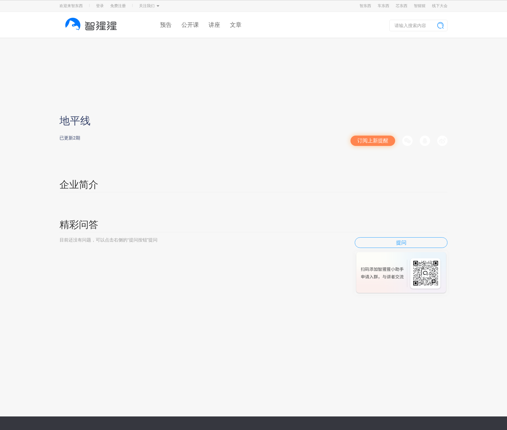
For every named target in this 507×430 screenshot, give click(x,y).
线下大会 (440, 6)
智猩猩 (420, 6)
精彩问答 (78, 224)
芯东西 (401, 6)
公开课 (190, 25)
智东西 (365, 6)
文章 (236, 25)
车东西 (383, 6)
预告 (166, 25)
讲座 (214, 25)
